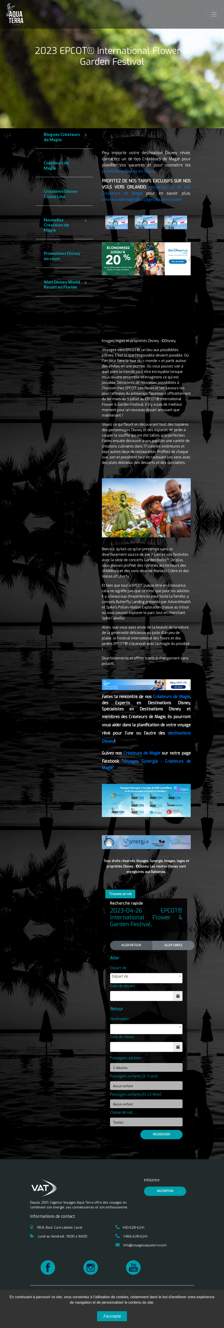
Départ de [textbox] (120, 976)
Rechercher (161, 1134)
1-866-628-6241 (131, 1236)
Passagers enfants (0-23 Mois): (136, 1094)
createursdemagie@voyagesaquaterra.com (142, 199)
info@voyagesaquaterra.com (141, 1245)
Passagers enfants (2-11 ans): (134, 1076)
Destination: (119, 1018)
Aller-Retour (131, 945)
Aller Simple (173, 945)
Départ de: (118, 968)
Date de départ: (122, 985)
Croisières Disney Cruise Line (61, 194)
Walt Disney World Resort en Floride (62, 284)
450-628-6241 (130, 1227)
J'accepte (112, 1316)
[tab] (64, 137)
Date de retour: (122, 1036)
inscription (165, 1191)
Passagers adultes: (126, 1058)
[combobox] (146, 978)
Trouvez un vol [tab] (120, 894)
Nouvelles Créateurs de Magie (56, 225)
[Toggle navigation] (214, 14)
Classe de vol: (121, 1112)
